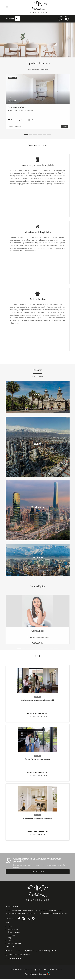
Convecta (44, 974)
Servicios (11, 935)
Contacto (11, 940)
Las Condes (37, 557)
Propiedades (13, 929)
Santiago (37, 394)
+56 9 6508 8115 (14, 959)
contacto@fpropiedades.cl (19, 955)
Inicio (10, 926)
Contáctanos (37, 872)
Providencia (37, 507)
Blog (9, 938)
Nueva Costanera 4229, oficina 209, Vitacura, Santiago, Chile (32, 951)
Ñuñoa (37, 444)
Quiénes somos (14, 932)
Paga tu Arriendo (14, 943)
